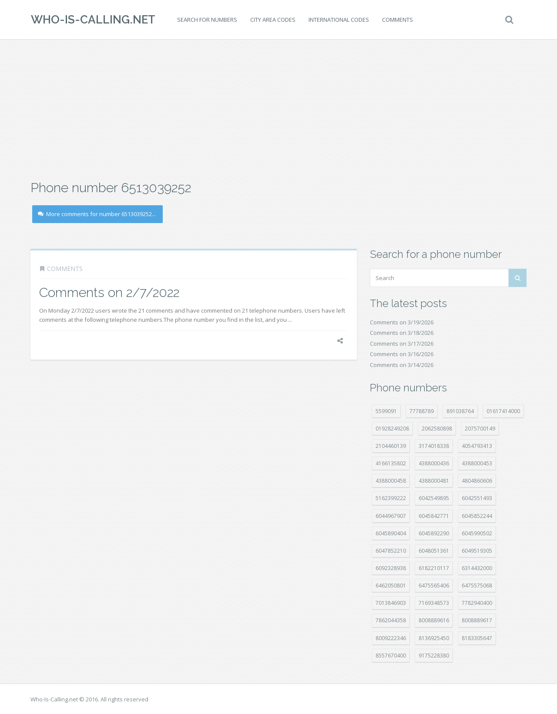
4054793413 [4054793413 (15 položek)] (477, 446)
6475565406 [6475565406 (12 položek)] (434, 585)
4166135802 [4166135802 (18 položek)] (391, 463)
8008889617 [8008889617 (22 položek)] (477, 620)
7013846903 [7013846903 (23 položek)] (391, 603)
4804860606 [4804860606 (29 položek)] (477, 480)
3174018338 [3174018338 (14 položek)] (434, 446)
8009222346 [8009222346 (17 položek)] (391, 638)
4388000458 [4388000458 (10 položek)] (391, 480)
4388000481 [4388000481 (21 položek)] (434, 480)
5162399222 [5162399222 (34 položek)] (391, 498)
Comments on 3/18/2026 (401, 333)
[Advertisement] (278, 109)
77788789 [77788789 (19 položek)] (421, 411)
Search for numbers (207, 19)
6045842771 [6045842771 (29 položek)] (434, 516)
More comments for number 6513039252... (97, 214)
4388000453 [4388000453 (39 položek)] (477, 463)
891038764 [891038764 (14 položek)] (460, 411)
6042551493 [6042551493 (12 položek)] (477, 498)
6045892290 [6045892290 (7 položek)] (434, 533)
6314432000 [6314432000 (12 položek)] (477, 568)
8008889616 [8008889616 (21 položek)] (434, 620)
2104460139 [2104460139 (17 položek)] (391, 446)
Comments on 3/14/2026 (401, 365)
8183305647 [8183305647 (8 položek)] (477, 638)
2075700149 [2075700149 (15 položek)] (480, 428)
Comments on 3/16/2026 (401, 354)
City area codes (272, 19)
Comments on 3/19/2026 (401, 322)
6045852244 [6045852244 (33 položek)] (477, 516)
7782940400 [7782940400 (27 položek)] (477, 603)
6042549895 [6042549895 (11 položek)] (434, 498)
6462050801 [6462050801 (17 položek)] (391, 585)
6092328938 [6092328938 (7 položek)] (391, 568)
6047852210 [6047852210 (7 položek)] (391, 550)
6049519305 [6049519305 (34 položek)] (477, 550)
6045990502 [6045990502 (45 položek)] (477, 533)
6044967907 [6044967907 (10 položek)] (391, 516)
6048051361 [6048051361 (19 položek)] (434, 550)
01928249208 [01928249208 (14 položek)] (392, 428)
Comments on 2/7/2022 (109, 292)
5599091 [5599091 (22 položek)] (386, 411)
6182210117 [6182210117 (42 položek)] (434, 568)
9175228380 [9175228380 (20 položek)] (434, 655)
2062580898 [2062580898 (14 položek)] (437, 428)
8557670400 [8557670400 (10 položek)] (391, 655)
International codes (338, 19)
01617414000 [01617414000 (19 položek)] (503, 411)
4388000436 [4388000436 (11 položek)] (434, 463)
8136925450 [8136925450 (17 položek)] (434, 638)
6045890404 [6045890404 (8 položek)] (391, 533)
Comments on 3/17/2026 (401, 343)
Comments (397, 19)
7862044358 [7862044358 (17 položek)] (391, 620)
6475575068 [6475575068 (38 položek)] (477, 585)
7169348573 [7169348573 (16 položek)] (434, 603)
